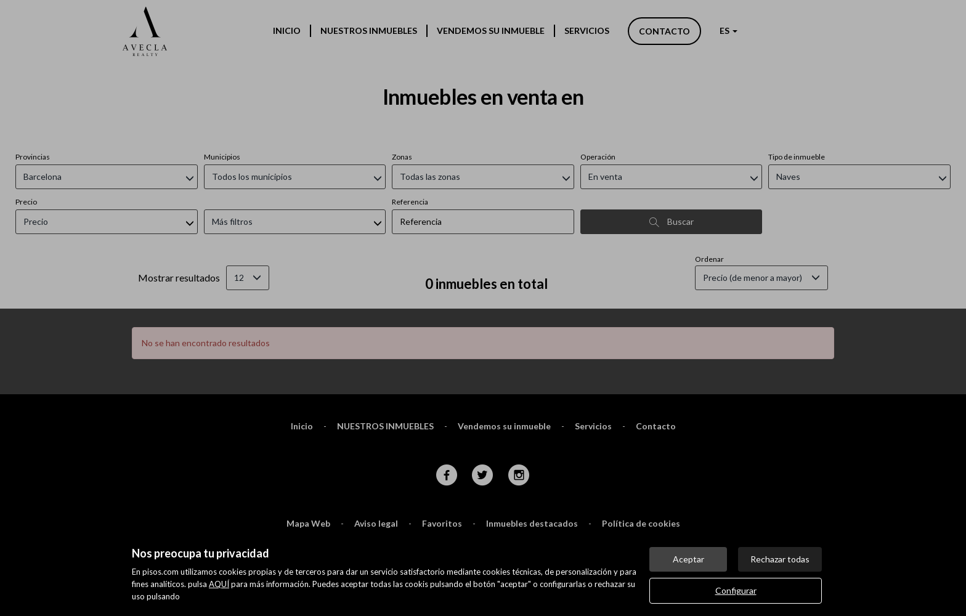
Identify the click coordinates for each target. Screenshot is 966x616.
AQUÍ (219, 584)
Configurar (736, 590)
